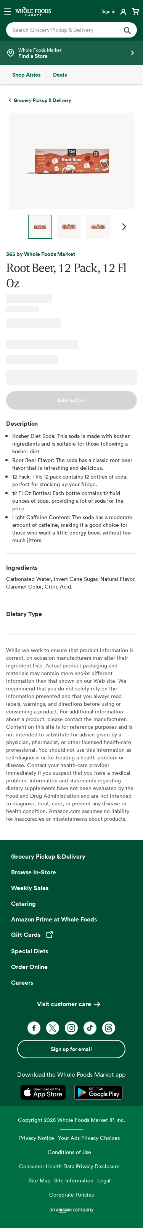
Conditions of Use (69, 1152)
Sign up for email (71, 1049)
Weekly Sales (29, 888)
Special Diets (29, 951)
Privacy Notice (36, 1137)
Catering (23, 903)
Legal (104, 1180)
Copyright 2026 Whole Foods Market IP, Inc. (71, 1119)
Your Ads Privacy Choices (89, 1137)
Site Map (39, 1180)
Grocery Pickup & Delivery (48, 856)
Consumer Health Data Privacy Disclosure (69, 1166)
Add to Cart (71, 400)
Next (124, 227)
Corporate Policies (71, 1194)
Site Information (73, 1180)
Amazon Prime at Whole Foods (54, 919)
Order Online (29, 966)
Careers (22, 982)
